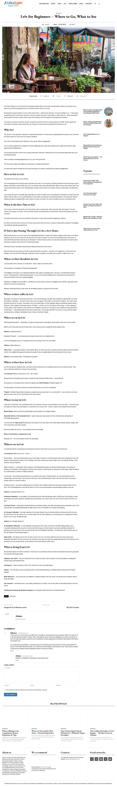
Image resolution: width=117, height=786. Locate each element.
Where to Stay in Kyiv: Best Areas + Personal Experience (43, 732)
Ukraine (58, 13)
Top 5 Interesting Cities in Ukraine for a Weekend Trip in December (73, 733)
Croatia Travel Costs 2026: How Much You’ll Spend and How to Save (92, 205)
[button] (99, 3)
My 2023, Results (73, 607)
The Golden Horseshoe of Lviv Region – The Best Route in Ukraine (102, 733)
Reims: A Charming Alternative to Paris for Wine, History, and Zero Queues (92, 123)
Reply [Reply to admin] (17, 660)
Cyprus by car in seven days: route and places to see (91, 229)
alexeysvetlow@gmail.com (72, 759)
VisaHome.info (44, 767)
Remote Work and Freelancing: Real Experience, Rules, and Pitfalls (92, 146)
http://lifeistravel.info (20, 619)
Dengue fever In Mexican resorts (15, 607)
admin (47, 24)
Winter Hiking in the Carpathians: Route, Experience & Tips (10, 733)
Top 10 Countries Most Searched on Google (90, 193)
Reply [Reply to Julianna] (12, 651)
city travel (13, 596)
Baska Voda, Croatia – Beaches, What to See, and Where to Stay (92, 217)
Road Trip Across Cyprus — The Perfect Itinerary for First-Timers (92, 158)
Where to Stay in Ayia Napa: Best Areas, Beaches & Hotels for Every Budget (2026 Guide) (92, 111)
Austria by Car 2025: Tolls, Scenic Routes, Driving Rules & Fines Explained (92, 182)
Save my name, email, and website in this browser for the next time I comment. (26, 690)
